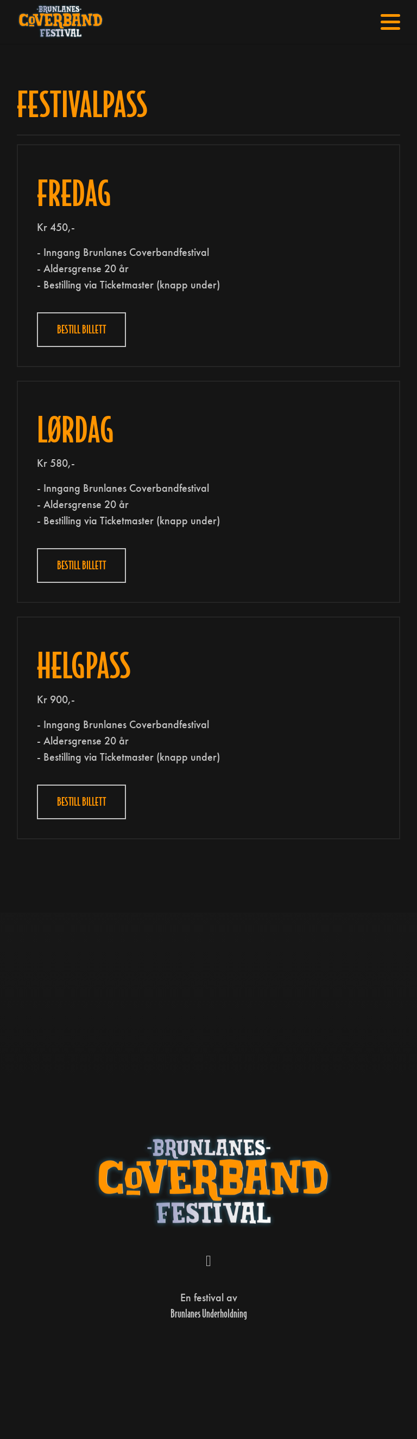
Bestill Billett (81, 565)
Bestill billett (81, 329)
